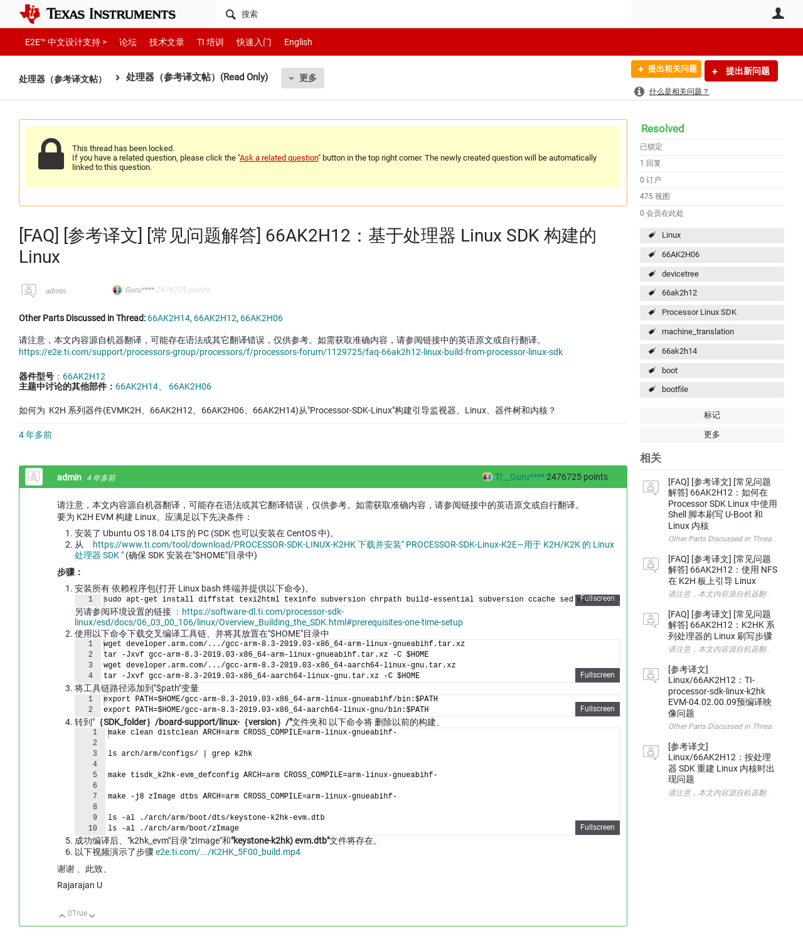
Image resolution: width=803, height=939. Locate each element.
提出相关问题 (667, 71)
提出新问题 (747, 71)
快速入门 (241, 41)
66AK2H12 (215, 318)
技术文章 (158, 41)
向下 (92, 916)
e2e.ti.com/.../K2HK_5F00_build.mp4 (228, 852)
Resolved (662, 128)
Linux (671, 235)
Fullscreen (597, 598)
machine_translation (698, 331)
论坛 (121, 41)
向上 (62, 916)
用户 (778, 13)
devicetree (680, 274)
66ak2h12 (679, 292)
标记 (712, 415)
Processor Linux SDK (699, 312)
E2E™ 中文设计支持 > (62, 41)
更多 (314, 78)
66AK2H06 (680, 254)
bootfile (675, 389)
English (283, 41)
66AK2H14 (168, 318)
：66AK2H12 (79, 376)
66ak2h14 (679, 351)
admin (55, 291)
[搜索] (423, 14)
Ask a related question (279, 157)
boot (670, 370)
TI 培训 (200, 41)
